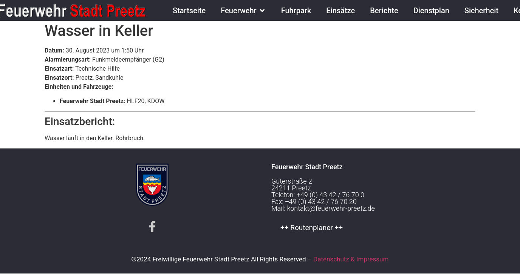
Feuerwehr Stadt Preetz (307, 169)
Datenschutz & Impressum (350, 261)
